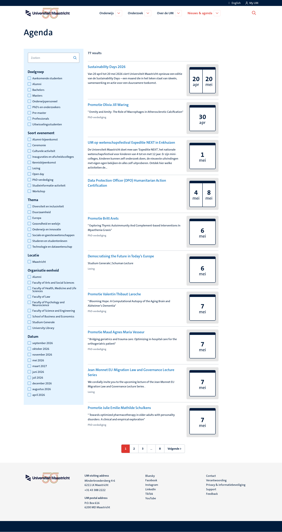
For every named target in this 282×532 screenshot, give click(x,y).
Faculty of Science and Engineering (53, 310)
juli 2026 (37, 377)
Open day (38, 174)
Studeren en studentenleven (49, 241)
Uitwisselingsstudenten (47, 124)
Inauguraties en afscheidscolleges (53, 156)
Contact (211, 476)
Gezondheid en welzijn (46, 223)
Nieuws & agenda (200, 13)
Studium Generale (43, 322)
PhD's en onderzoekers (46, 107)
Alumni (36, 84)
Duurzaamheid (41, 212)
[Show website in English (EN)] (234, 3)
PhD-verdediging (42, 179)
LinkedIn (150, 489)
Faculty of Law (41, 296)
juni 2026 (38, 371)
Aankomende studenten (47, 78)
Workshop (38, 191)
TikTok (149, 494)
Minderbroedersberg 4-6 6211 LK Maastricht (100, 483)
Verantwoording (216, 480)
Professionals (40, 118)
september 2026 (42, 343)
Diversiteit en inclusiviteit (48, 206)
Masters (37, 95)
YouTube (150, 498)
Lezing (36, 168)
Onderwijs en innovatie (46, 229)
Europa (36, 218)
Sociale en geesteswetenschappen (53, 235)
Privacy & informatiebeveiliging (225, 485)
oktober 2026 (40, 348)
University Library (43, 328)
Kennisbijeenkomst (44, 162)
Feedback (212, 494)
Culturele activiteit (43, 151)
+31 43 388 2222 (95, 490)
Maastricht (39, 261)
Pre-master (39, 113)
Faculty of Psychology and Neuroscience (48, 304)
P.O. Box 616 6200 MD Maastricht (97, 505)
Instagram (151, 485)
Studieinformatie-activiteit (48, 185)
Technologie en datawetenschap (52, 246)
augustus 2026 (41, 389)
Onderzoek (136, 13)
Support (211, 489)
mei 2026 (38, 360)
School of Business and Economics (53, 316)
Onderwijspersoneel (44, 101)
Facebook (151, 480)
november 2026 (42, 354)
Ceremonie (39, 145)
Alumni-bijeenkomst (45, 139)
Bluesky (150, 476)
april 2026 (38, 395)
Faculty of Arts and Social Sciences (53, 282)
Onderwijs (107, 13)
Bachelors (38, 89)
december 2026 (42, 383)
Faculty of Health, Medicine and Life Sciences (54, 290)
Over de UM (166, 13)
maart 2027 (39, 366)
